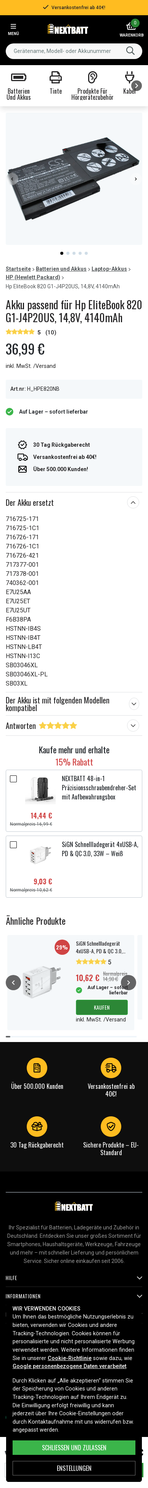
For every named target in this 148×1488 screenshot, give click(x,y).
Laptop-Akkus (109, 269)
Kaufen (101, 1007)
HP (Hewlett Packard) (33, 277)
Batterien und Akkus (61, 269)
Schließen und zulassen (74, 1447)
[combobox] (74, 51)
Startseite (18, 269)
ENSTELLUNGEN (74, 1468)
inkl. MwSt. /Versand (31, 366)
